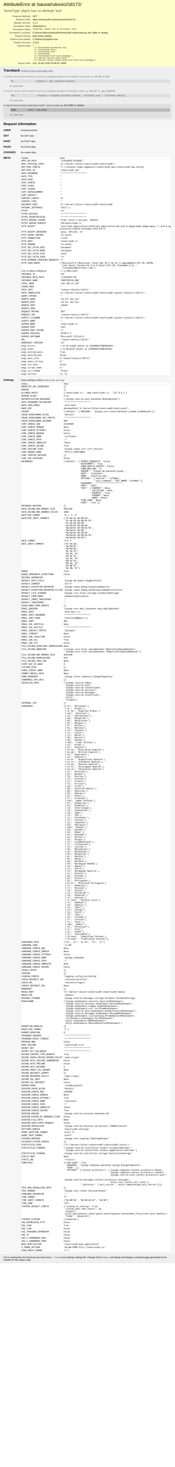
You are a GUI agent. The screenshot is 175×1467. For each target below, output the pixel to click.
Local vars (18, 89)
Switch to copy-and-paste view (37, 73)
